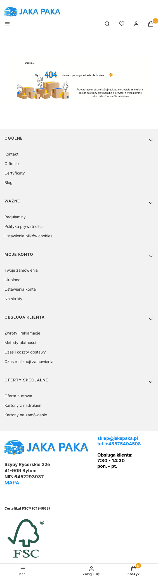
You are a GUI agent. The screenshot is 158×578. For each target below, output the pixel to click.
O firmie (11, 163)
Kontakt (11, 154)
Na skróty (13, 298)
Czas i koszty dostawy (25, 352)
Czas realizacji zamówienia (28, 361)
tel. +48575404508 (119, 443)
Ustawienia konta (20, 289)
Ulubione (12, 279)
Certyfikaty (14, 173)
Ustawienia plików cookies (28, 235)
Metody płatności (20, 342)
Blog (8, 182)
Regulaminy (15, 216)
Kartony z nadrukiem (23, 405)
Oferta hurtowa (18, 395)
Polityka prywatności (23, 226)
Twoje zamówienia (21, 270)
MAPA (11, 483)
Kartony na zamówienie (25, 414)
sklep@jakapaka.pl (117, 438)
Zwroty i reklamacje (22, 333)
